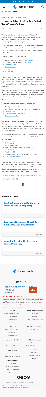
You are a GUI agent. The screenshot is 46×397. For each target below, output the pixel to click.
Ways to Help (34, 329)
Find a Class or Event (12, 329)
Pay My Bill (12, 326)
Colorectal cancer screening (15, 114)
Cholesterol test (10, 111)
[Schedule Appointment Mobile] (23, 2)
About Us (35, 323)
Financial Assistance (12, 366)
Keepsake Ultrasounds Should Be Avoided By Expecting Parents (20, 223)
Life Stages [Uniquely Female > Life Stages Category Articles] (14, 17)
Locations (35, 313)
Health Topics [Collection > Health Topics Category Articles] (6, 17)
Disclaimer (34, 352)
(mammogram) (27, 60)
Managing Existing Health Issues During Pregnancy (20, 242)
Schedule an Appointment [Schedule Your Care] (12, 313)
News (12, 343)
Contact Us (12, 323)
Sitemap (34, 358)
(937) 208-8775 (9, 292)
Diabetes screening (12, 116)
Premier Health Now (12, 353)
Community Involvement (34, 326)
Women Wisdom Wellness (12, 356)
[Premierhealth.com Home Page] (2, 11)
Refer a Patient (12, 335)
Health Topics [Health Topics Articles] (6, 28)
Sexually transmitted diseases (15, 157)
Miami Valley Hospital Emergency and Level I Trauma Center (15, 287)
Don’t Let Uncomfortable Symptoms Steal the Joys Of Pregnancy (22, 204)
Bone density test (11, 109)
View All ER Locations (12, 296)
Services (34, 316)
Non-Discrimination (34, 355)
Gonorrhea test (10, 67)
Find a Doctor (12, 320)
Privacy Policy (34, 349)
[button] (4, 6)
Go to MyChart (12, 316)
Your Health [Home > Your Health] (8, 11)
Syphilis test (9, 71)
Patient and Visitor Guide (35, 320)
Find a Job (12, 332)
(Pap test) (27, 62)
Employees (34, 343)
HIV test (8, 69)
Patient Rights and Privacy (34, 346)
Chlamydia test (10, 65)
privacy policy (25, 387)
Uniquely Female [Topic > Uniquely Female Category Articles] (23, 17)
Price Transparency (12, 363)
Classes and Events (12, 346)
